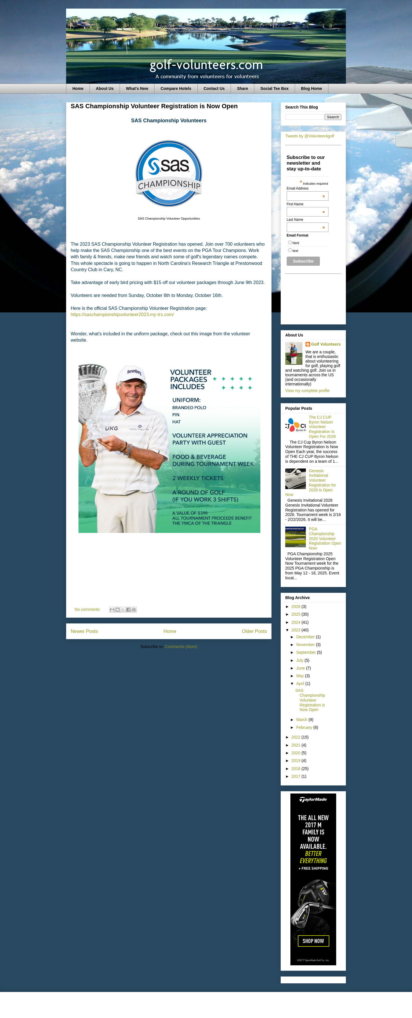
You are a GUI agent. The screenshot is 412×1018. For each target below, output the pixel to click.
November (306, 644)
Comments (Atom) (181, 646)
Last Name (306, 220)
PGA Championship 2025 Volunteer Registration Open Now (325, 538)
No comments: (88, 609)
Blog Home (311, 88)
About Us (105, 88)
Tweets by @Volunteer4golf (309, 136)
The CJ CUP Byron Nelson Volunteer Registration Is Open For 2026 (322, 427)
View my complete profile (307, 390)
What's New (137, 88)
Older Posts (254, 631)
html (296, 243)
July (300, 660)
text (295, 251)
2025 (297, 614)
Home (78, 88)
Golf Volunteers (326, 344)
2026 (297, 606)
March (302, 719)
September (306, 652)
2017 (297, 776)
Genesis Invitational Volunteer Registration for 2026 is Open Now (310, 482)
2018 (297, 768)
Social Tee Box (274, 88)
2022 (297, 737)
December (306, 637)
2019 (297, 760)
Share (242, 88)
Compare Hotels (176, 88)
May (300, 676)
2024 (297, 622)
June (301, 668)
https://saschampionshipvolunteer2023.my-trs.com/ (122, 314)
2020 (297, 753)
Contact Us (214, 88)
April (300, 683)
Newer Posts (84, 631)
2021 (297, 745)
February (304, 727)
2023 (297, 630)
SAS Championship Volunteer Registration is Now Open (154, 106)
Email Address (306, 188)
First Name (306, 204)
